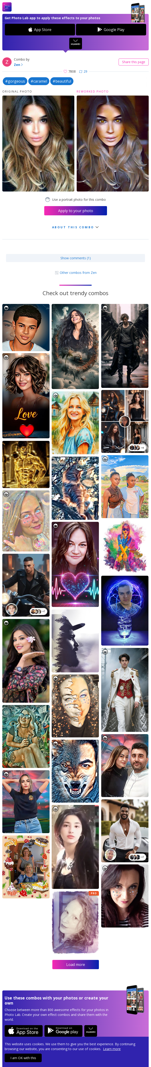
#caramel (39, 81)
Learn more (112, 1049)
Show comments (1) (75, 258)
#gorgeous (15, 81)
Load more (75, 964)
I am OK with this (23, 1058)
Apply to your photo (75, 210)
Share (133, 62)
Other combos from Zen (75, 272)
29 (83, 71)
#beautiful (62, 81)
